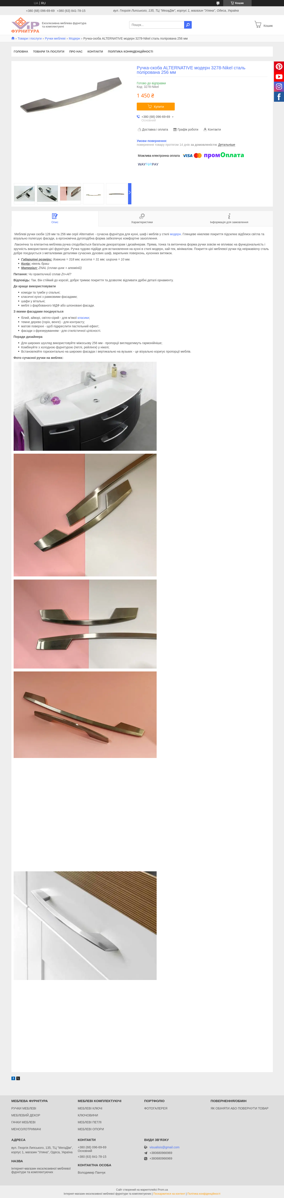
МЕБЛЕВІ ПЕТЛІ (90, 1122)
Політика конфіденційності (130, 51)
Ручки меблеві (55, 38)
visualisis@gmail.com (164, 1147)
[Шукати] (188, 25)
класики (83, 318)
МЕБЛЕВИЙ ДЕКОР (25, 1115)
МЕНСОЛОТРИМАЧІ (26, 1129)
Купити (159, 106)
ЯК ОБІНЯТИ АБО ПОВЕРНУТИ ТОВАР (239, 1108)
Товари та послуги (48, 51)
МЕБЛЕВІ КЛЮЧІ (90, 1108)
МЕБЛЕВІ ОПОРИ (91, 1129)
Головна (21, 51)
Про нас (75, 51)
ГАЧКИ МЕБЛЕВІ (23, 1122)
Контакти (95, 51)
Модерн (74, 38)
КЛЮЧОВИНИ (88, 1115)
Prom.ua (163, 1189)
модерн (175, 234)
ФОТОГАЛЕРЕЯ (155, 1108)
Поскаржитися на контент (169, 1193)
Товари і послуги (30, 38)
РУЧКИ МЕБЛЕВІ (23, 1108)
